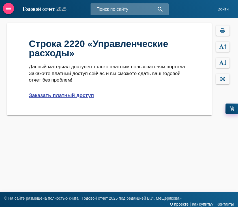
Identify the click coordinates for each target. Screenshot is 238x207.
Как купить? (202, 204)
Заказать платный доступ (61, 95)
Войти (223, 9)
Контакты (225, 204)
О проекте (179, 204)
